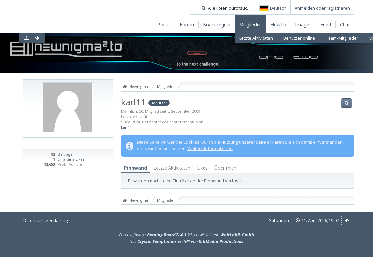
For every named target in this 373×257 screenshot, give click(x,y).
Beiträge (65, 154)
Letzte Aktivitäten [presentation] (171, 168)
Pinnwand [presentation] (135, 168)
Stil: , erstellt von (186, 241)
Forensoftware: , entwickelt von (186, 235)
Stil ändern (280, 220)
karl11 (126, 127)
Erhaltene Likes (71, 159)
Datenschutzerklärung (45, 220)
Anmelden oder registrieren (322, 8)
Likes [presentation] (202, 168)
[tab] (135, 168)
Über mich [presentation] (225, 168)
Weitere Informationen (210, 148)
